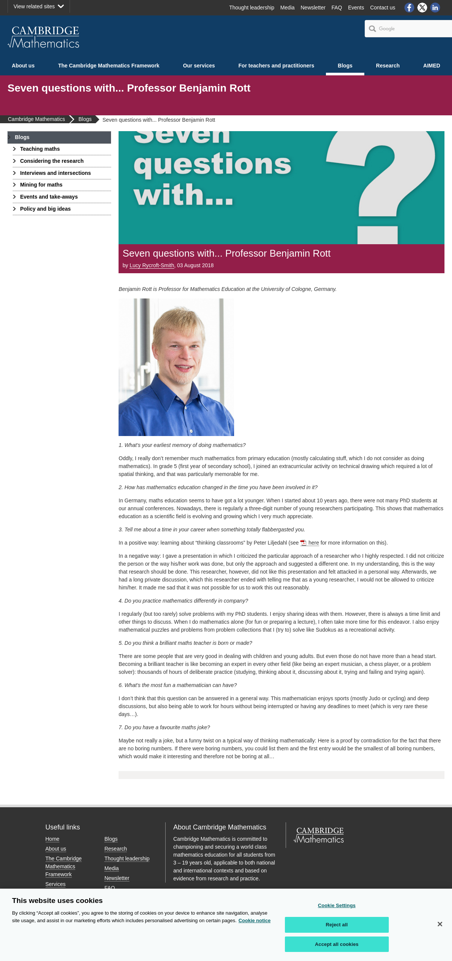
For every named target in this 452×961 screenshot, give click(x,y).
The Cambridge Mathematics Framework (108, 66)
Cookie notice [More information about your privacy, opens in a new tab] (255, 923)
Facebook (409, 7)
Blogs (345, 66)
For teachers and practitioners (277, 66)
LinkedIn (435, 7)
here (314, 543)
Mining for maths (41, 185)
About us (23, 66)
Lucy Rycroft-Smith (151, 265)
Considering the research (52, 161)
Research (388, 66)
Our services (199, 66)
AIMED (431, 66)
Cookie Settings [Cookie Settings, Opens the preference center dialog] (337, 908)
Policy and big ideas (45, 209)
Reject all (337, 927)
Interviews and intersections (55, 173)
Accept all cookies (337, 947)
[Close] (440, 926)
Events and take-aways (49, 197)
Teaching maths (40, 149)
